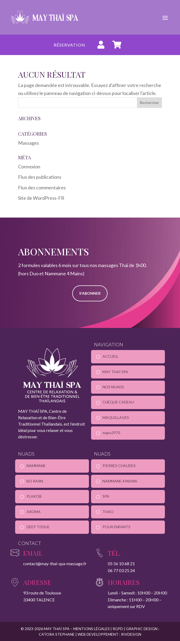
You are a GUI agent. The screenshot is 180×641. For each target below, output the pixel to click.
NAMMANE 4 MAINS (119, 481)
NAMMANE (36, 465)
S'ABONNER (90, 293)
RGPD (118, 628)
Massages (28, 143)
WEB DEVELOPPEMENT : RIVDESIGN (109, 634)
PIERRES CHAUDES (119, 465)
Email (32, 553)
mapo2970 (111, 432)
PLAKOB (34, 496)
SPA (105, 496)
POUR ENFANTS (116, 527)
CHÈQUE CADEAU (118, 402)
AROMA (34, 511)
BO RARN (35, 481)
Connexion (29, 166)
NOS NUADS (113, 387)
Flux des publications (39, 177)
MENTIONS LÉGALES (91, 628)
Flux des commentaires (42, 187)
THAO (108, 511)
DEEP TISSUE (38, 527)
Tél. (114, 553)
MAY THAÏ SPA (115, 371)
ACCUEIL (110, 356)
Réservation (69, 44)
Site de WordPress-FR (41, 198)
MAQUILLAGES (115, 417)
